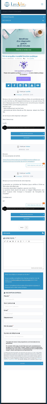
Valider (31, 363)
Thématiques (23, 17)
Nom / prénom (9, 303)
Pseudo (6, 296)
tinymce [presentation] (40, 268)
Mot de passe (8, 326)
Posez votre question (32, 133)
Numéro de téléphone (12, 333)
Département (8, 317)
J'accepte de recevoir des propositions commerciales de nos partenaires (23, 342)
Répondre (34, 138)
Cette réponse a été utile (36, 165)
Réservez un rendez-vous (23, 50)
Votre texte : (9, 238)
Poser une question (23, 79)
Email (5, 310)
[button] (5, 241)
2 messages (18, 94)
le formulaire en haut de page (21, 280)
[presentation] (5, 241)
